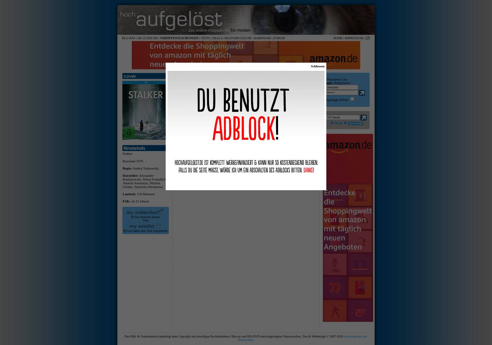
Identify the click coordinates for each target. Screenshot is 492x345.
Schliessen (317, 66)
